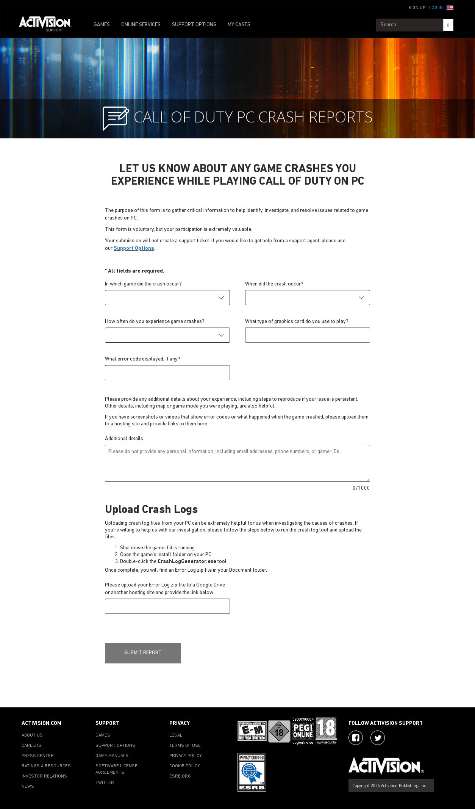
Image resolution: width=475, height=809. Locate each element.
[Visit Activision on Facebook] (355, 738)
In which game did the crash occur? (143, 284)
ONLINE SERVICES (141, 25)
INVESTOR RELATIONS (44, 776)
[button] (450, 7)
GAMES (102, 25)
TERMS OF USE (185, 745)
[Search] (448, 25)
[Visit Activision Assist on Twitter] (377, 738)
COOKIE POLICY (184, 766)
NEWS (28, 786)
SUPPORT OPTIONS (194, 25)
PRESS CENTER (38, 756)
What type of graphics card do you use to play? (296, 322)
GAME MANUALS (111, 756)
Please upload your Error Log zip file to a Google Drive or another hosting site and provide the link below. (165, 589)
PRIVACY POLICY (185, 756)
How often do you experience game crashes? (155, 322)
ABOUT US (32, 735)
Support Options (134, 248)
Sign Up (416, 8)
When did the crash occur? (274, 284)
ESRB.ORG (180, 776)
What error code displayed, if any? (142, 359)
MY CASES (239, 25)
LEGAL (175, 735)
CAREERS (31, 745)
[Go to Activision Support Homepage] (49, 25)
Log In (436, 8)
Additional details (124, 439)
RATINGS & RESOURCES (46, 766)
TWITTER (104, 783)
